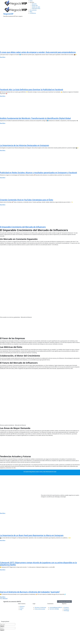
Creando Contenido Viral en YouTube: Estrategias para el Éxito (26, 200)
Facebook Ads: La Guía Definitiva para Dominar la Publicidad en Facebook (31, 89)
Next (4, 598)
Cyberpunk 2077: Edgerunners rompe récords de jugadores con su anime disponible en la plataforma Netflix (38, 563)
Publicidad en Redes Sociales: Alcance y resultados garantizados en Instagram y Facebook (38, 172)
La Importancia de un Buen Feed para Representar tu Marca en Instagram (31, 535)
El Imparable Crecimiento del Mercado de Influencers (23, 227)
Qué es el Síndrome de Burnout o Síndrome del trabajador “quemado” (30, 592)
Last (6, 598)
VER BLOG (40, 473)
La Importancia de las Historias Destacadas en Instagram (24, 145)
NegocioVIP (8, 14)
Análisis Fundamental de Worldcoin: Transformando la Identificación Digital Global (35, 118)
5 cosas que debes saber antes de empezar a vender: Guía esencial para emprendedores (38, 52)
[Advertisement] (38, 328)
